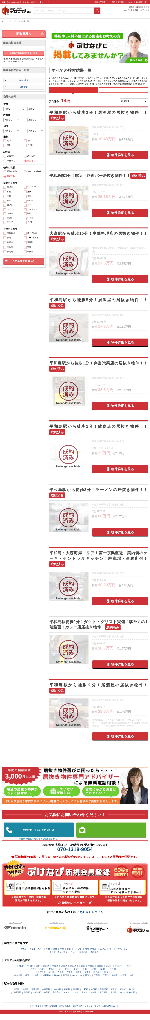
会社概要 (35, 1012)
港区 (38, 972)
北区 (60, 975)
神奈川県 (18, 982)
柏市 (132, 982)
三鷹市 (60, 978)
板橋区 (76, 975)
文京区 (55, 972)
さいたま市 (77, 982)
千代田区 (20, 972)
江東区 (82, 972)
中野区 (34, 975)
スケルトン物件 (34, 171)
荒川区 (68, 975)
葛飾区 (103, 975)
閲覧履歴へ (23, 34)
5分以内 (10, 156)
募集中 (124, 92)
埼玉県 (66, 982)
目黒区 (100, 972)
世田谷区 (119, 972)
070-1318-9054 (75, 856)
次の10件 (111, 761)
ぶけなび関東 (100, 2)
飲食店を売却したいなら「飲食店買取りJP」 (130, 2)
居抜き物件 (12, 171)
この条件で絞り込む (23, 261)
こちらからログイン (90, 918)
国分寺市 (97, 978)
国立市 (107, 978)
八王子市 (42, 978)
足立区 (94, 975)
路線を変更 (24, 80)
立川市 (52, 978)
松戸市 (124, 982)
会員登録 (134, 10)
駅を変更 (24, 87)
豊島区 (52, 975)
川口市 (88, 982)
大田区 (109, 972)
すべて (73, 92)
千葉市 (106, 982)
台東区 (64, 972)
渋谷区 (129, 972)
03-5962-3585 (39, 836)
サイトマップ (94, 1012)
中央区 (30, 972)
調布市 (78, 978)
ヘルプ (126, 10)
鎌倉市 (57, 982)
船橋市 (115, 982)
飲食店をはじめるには (138, 7)
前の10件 (86, 761)
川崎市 (37, 982)
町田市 (87, 978)
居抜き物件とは (80, 1012)
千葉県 (97, 982)
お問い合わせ (65, 1012)
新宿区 (46, 972)
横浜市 (28, 982)
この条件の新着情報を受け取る (23, 53)
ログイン (143, 10)
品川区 (91, 972)
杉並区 (43, 975)
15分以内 (11, 161)
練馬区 (85, 975)
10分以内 (31, 156)
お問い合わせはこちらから (111, 836)
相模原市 (47, 982)
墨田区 (73, 972)
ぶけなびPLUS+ (109, 1012)
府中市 (69, 978)
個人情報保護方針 (49, 1012)
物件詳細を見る (122, 159)
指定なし (31, 161)
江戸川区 (113, 975)
